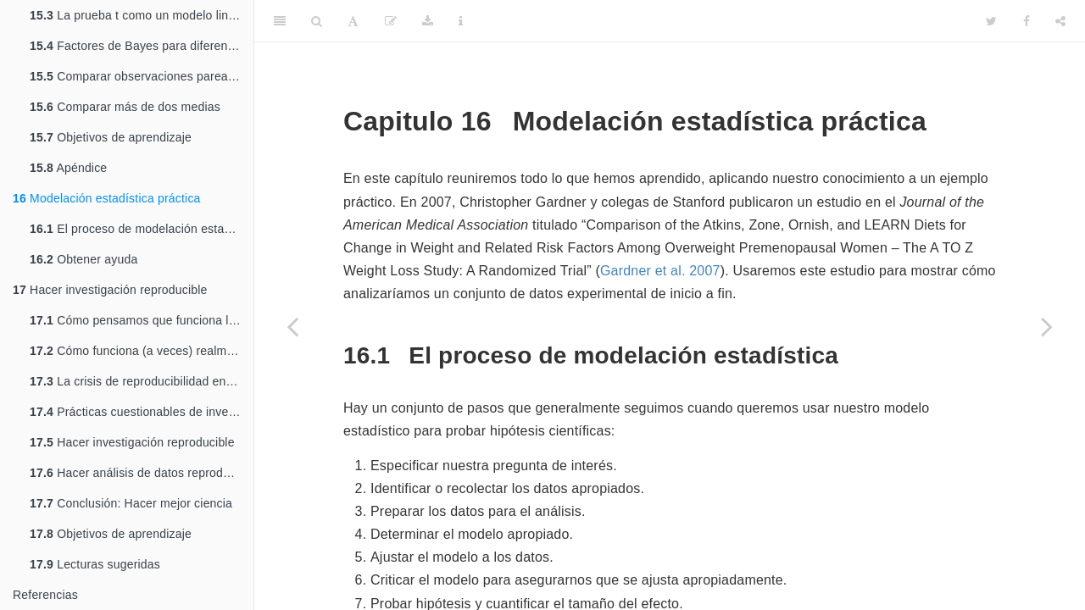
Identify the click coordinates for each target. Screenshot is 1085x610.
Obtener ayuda (83, 259)
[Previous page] (292, 326)
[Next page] (1047, 326)
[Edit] (390, 21)
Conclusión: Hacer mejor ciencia (131, 503)
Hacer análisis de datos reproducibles (141, 473)
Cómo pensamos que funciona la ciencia (141, 320)
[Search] (316, 21)
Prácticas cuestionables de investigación (141, 412)
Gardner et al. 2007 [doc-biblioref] (660, 270)
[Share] (1060, 21)
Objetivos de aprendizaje (111, 137)
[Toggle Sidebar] (279, 21)
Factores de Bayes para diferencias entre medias (141, 46)
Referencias (45, 595)
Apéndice (68, 168)
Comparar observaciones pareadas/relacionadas (141, 76)
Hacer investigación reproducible (110, 290)
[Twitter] (991, 21)
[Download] (427, 21)
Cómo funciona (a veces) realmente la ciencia (141, 351)
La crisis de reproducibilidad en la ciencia (141, 381)
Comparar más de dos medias (125, 107)
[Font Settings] (353, 21)
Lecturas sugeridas (95, 564)
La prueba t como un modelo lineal (137, 15)
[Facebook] (1026, 21)
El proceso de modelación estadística (141, 229)
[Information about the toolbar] (461, 21)
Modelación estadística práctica (107, 198)
